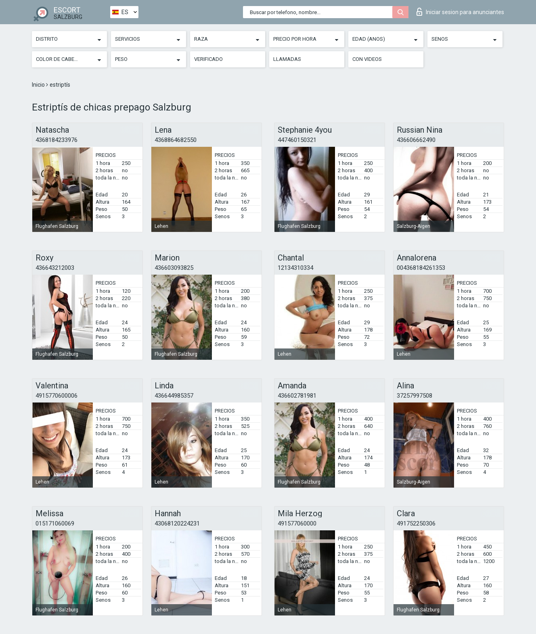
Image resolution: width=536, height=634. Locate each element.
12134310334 (295, 267)
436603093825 (174, 267)
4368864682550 (176, 140)
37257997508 (414, 395)
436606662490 (416, 140)
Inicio (39, 84)
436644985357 (174, 395)
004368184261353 (421, 267)
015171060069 (55, 523)
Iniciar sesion (460, 11)
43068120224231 (177, 523)
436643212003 (55, 267)
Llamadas (287, 59)
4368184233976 (56, 140)
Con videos (367, 59)
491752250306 (416, 523)
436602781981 (297, 395)
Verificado (208, 59)
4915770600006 (56, 395)
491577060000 (297, 523)
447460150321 (297, 140)
